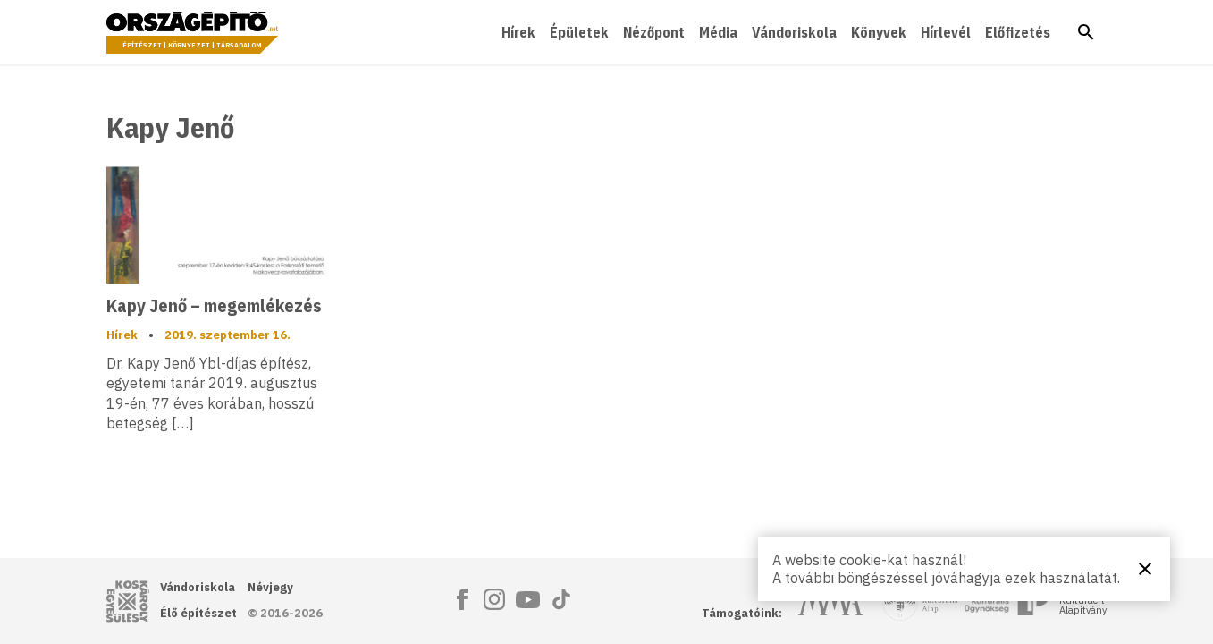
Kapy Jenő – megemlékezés (213, 305)
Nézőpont (654, 32)
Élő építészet (198, 613)
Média (718, 32)
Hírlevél (946, 32)
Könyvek (878, 32)
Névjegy (270, 587)
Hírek (518, 32)
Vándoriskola (794, 32)
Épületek (579, 32)
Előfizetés (1017, 32)
